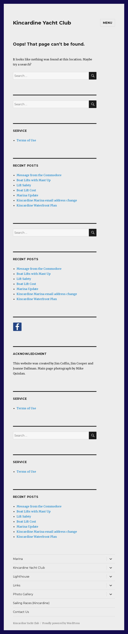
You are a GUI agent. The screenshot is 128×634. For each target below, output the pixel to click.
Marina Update (27, 195)
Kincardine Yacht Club (42, 23)
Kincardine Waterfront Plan (37, 205)
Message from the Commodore (39, 175)
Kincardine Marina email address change (47, 200)
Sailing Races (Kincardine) (31, 603)
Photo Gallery (23, 594)
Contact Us (21, 612)
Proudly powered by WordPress (61, 623)
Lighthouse (21, 576)
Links (16, 585)
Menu (107, 23)
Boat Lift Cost (26, 190)
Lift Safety (24, 185)
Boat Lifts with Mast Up (34, 180)
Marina (18, 559)
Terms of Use (26, 140)
